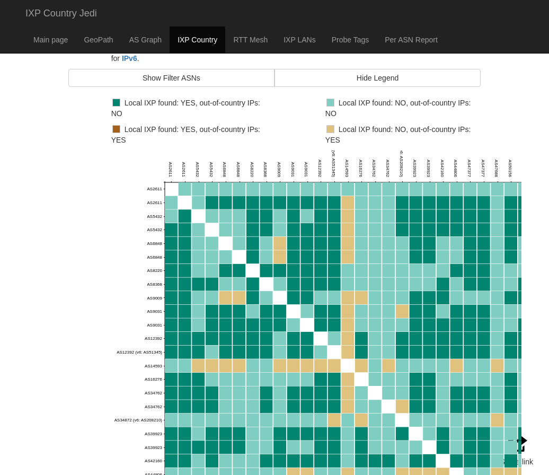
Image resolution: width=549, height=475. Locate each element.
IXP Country (197, 40)
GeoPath (98, 40)
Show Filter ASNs (171, 78)
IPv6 (129, 58)
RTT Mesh (250, 40)
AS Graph (145, 40)
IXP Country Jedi (61, 13)
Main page (50, 40)
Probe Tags (350, 40)
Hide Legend (378, 78)
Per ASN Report (411, 40)
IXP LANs (299, 40)
